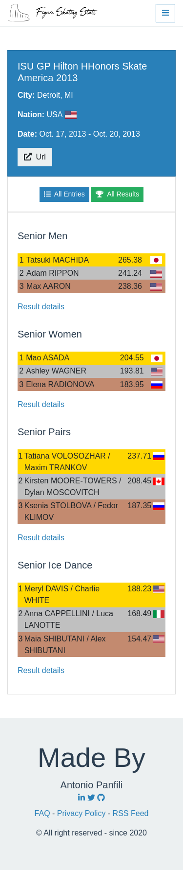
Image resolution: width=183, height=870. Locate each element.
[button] (165, 13)
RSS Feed (131, 813)
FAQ (43, 813)
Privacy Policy (82, 813)
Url (35, 157)
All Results (117, 194)
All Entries (64, 194)
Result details (41, 306)
